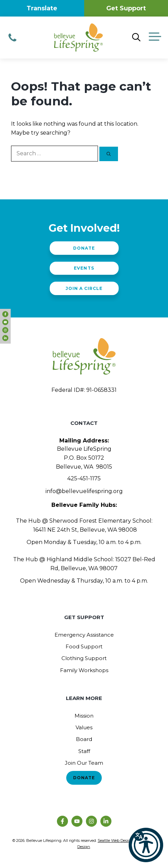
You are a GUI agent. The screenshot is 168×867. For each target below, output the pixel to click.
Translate (42, 8)
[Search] (108, 154)
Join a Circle (84, 288)
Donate (84, 248)
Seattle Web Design (115, 840)
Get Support (126, 8)
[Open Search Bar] (136, 37)
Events (84, 268)
